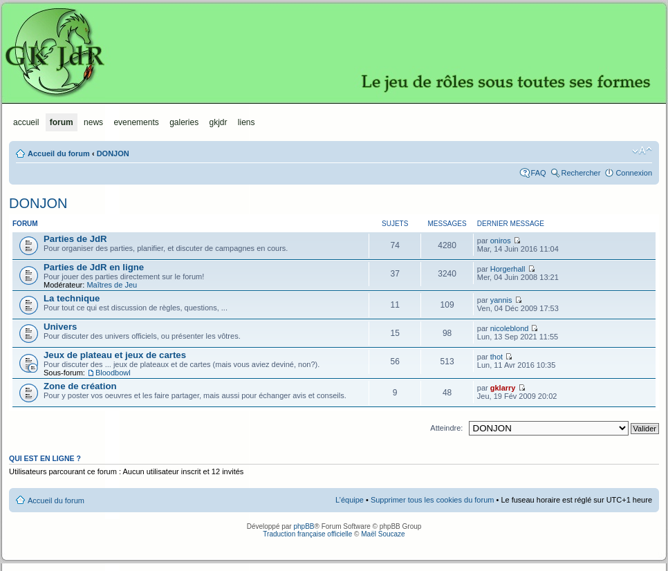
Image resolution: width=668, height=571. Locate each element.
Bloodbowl (113, 372)
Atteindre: (446, 428)
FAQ (538, 173)
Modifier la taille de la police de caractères (642, 150)
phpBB (303, 526)
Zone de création (80, 386)
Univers (60, 326)
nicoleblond (509, 328)
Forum (61, 122)
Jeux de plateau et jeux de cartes (115, 355)
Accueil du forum (59, 153)
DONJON (113, 153)
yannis (501, 300)
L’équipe (349, 500)
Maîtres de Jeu (111, 285)
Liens (246, 122)
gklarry (503, 388)
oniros (500, 240)
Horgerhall (508, 269)
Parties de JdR (75, 239)
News (93, 122)
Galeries (183, 122)
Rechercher (581, 173)
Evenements (135, 122)
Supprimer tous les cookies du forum (432, 500)
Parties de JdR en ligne (94, 267)
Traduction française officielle (307, 534)
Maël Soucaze (383, 534)
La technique (72, 298)
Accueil (26, 122)
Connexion (633, 173)
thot (496, 357)
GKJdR (334, 52)
